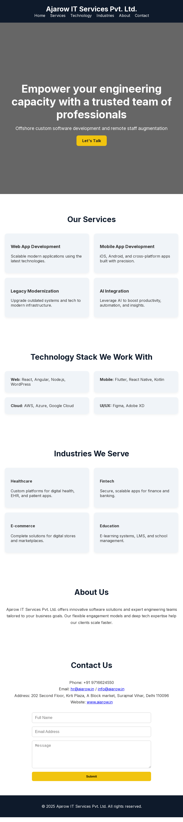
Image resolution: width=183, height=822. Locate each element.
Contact (142, 15)
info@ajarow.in (111, 689)
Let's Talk (91, 140)
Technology (81, 15)
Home (39, 15)
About (124, 15)
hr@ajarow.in (82, 689)
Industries (105, 15)
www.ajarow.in (100, 702)
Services (58, 15)
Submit (91, 781)
